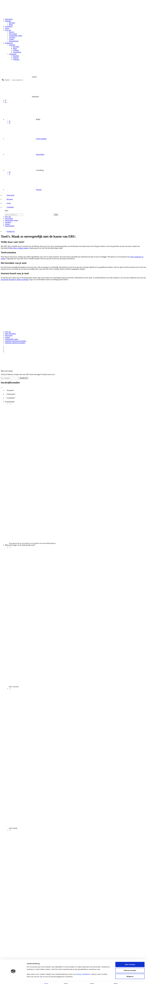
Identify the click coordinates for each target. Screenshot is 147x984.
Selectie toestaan (130, 965)
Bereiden (16, 56)
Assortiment (17, 52)
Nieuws (11, 32)
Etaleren (15, 58)
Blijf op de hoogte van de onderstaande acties (20, 545)
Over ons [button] (8, 30)
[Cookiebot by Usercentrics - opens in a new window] (13, 980)
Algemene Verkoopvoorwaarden (15, 341)
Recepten (12, 23)
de (10, 172)
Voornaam (10, 390)
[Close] (1, 387)
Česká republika (41, 139)
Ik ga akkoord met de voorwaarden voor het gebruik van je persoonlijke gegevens (32, 543)
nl (9, 121)
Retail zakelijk (13, 828)
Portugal (38, 189)
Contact (11, 39)
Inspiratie (12, 45)
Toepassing (12, 54)
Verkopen (16, 59)
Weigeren (129, 971)
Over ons (8, 332)
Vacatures (12, 37)
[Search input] (78, 79)
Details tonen (127, 980)
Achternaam (11, 394)
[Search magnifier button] (6, 79)
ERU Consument (14, 686)
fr (9, 123)
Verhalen (16, 50)
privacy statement (83, 969)
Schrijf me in (24, 378)
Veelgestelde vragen (15, 35)
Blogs (11, 24)
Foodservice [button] (9, 43)
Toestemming (10, 402)
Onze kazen (9, 19)
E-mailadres (11, 398)
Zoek (55, 214)
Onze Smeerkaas (10, 333)
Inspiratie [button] (8, 21)
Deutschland (40, 154)
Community (9, 26)
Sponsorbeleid (13, 41)
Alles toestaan (130, 959)
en (5, 102)
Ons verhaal (13, 34)
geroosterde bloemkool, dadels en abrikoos (15, 279)
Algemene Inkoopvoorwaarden (15, 343)
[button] (8, 207)
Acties (7, 28)
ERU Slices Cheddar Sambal (18, 248)
